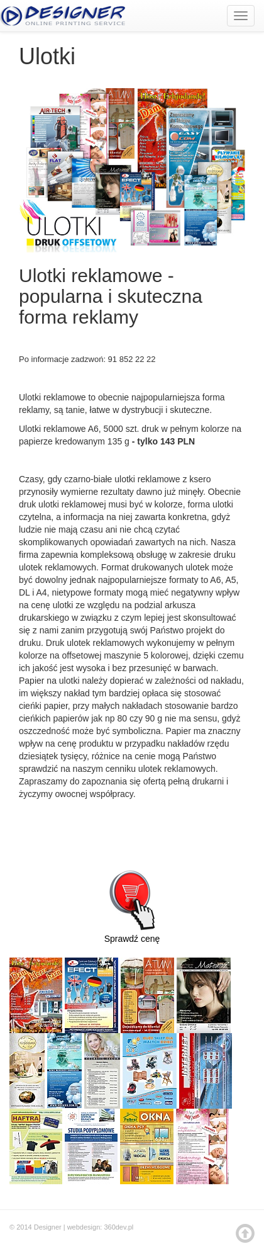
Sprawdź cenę (132, 900)
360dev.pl (118, 1227)
